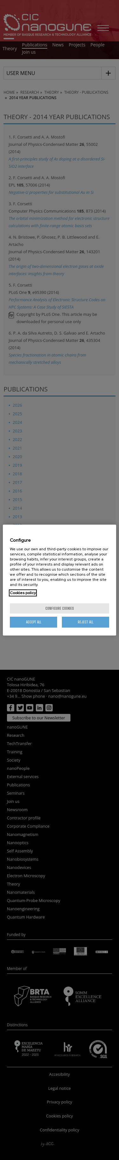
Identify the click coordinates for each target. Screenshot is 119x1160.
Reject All (85, 622)
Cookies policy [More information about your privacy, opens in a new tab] (23, 592)
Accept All (33, 622)
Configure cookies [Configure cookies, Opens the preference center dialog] (59, 608)
